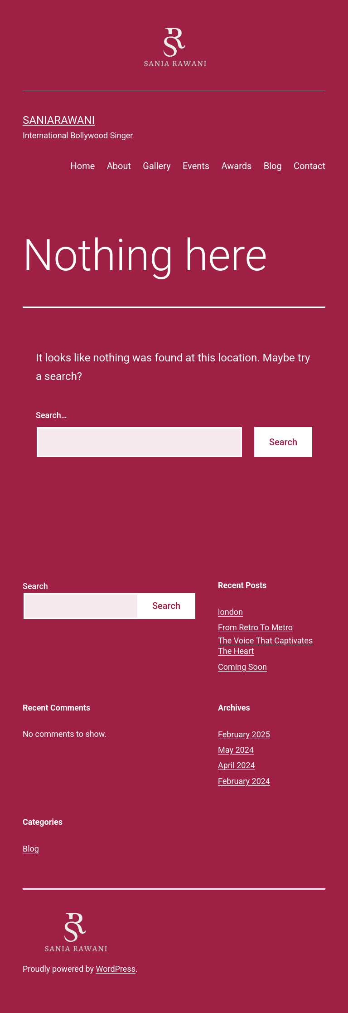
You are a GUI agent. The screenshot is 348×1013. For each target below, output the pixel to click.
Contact (309, 166)
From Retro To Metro (255, 627)
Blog (273, 166)
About (119, 166)
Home (83, 166)
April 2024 (236, 765)
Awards (237, 166)
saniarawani (59, 120)
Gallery (156, 166)
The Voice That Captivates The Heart (265, 646)
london (230, 612)
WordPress (115, 969)
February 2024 (244, 781)
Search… (51, 415)
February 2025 (244, 734)
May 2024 (236, 750)
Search (35, 586)
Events (196, 166)
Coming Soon (242, 667)
